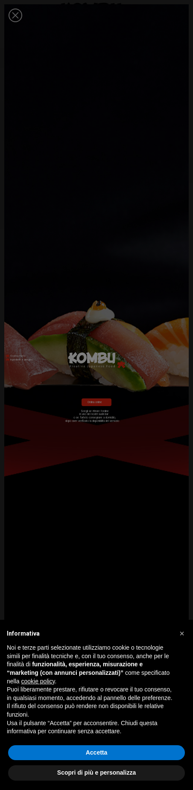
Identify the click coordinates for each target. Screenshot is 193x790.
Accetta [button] (97, 752)
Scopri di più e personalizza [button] (96, 772)
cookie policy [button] (38, 681)
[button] (182, 633)
